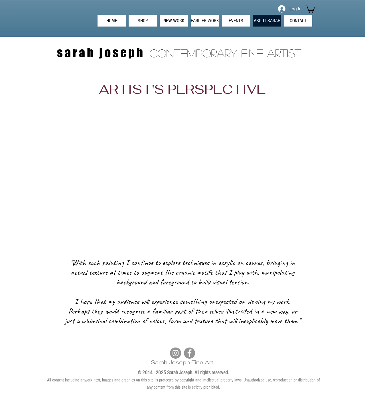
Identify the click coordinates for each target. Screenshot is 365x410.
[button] (310, 9)
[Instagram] (175, 353)
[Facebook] (189, 353)
